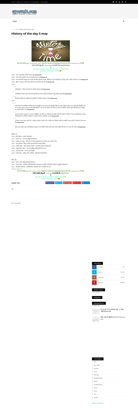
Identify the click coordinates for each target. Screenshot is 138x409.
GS (19, 29)
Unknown (95, 314)
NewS (93, 361)
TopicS (93, 355)
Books (94, 164)
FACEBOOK (99, 63)
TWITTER (99, 68)
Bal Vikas (95, 161)
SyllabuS (94, 357)
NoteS (93, 363)
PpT (92, 359)
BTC (93, 158)
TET (93, 190)
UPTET (94, 193)
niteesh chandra (98, 316)
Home (14, 2)
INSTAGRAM (99, 73)
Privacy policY (37, 2)
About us (20, 2)
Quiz (93, 187)
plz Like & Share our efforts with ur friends (48, 69)
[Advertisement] (90, 11)
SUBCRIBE (121, 78)
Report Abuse (96, 199)
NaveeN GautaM (98, 310)
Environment (96, 174)
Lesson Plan (96, 181)
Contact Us (94, 102)
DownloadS (45, 2)
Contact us (28, 2)
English (95, 171)
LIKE (122, 63)
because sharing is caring (49, 71)
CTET (93, 168)
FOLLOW (121, 68)
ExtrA (92, 367)
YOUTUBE (99, 78)
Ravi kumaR (96, 312)
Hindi (94, 177)
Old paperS (95, 365)
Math (94, 184)
